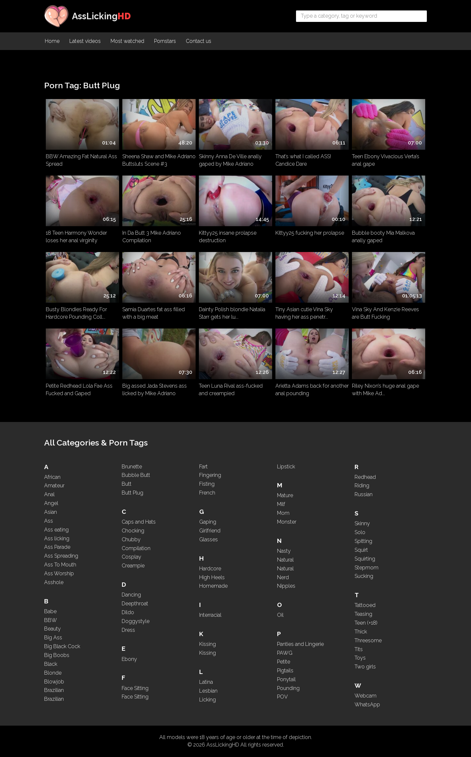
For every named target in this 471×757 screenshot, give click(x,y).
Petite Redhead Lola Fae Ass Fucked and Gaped (79, 389)
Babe (50, 611)
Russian (364, 494)
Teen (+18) (366, 623)
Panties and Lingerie (300, 644)
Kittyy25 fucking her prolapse (309, 233)
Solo (360, 532)
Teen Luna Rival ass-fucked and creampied (231, 389)
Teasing (363, 614)
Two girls (365, 667)
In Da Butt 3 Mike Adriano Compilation (151, 237)
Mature (285, 495)
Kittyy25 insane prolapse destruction (227, 237)
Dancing (131, 595)
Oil (280, 615)
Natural (285, 560)
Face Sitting (135, 688)
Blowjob (54, 682)
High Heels (212, 577)
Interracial (210, 615)
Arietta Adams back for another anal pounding (312, 389)
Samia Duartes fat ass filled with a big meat (153, 313)
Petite (283, 662)
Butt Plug (132, 493)
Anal (49, 494)
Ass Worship (59, 573)
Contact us (198, 41)
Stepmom (366, 567)
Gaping (207, 522)
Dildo (128, 612)
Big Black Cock (62, 646)
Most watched (127, 41)
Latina (206, 682)
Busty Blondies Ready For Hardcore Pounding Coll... (76, 313)
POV (282, 697)
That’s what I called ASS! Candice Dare (303, 160)
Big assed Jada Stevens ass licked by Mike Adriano (154, 389)
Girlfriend (209, 531)
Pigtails (285, 670)
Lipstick (286, 466)
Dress (128, 630)
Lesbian (208, 691)
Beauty (52, 629)
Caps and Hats (139, 522)
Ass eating (56, 530)
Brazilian (54, 690)
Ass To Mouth (60, 565)
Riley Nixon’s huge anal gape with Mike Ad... (385, 389)
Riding (362, 485)
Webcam (365, 696)
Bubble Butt (136, 475)
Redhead (365, 477)
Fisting (207, 484)
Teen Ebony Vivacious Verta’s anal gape (385, 160)
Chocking (133, 531)
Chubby (131, 539)
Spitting (363, 541)
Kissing (207, 644)
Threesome (368, 640)
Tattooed (365, 605)
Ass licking (56, 538)
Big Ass (53, 637)
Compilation (136, 548)
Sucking (364, 576)
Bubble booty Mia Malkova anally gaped (383, 237)
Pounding (288, 688)
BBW (50, 620)
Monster (286, 522)
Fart (203, 466)
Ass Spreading (61, 556)
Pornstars (165, 41)
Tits (359, 649)
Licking (207, 700)
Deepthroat (135, 603)
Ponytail (286, 679)
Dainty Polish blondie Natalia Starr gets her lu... (232, 313)
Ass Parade (57, 547)
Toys (360, 658)
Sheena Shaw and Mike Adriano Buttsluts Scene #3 (159, 160)
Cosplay (131, 557)
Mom (283, 513)
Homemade (213, 586)
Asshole (53, 582)
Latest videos (85, 41)
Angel (51, 503)
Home (52, 41)
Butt (126, 484)
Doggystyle (135, 621)
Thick (361, 632)
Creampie (133, 566)
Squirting (365, 559)
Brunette (132, 466)
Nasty (284, 551)
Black (50, 664)
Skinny (362, 523)
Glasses (208, 539)
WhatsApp (367, 704)
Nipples (286, 586)
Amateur (54, 485)
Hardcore (210, 568)
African (52, 477)
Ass (48, 521)
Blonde (52, 673)
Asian (50, 512)
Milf (281, 504)
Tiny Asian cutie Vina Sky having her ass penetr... (304, 313)
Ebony (129, 659)
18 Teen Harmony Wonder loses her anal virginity (76, 237)
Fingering (210, 475)
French (207, 493)
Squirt (361, 550)
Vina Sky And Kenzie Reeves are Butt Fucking (385, 313)
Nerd (283, 577)
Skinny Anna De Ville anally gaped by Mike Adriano (230, 160)
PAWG (284, 653)
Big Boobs (56, 655)
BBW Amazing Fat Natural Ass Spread (81, 160)
